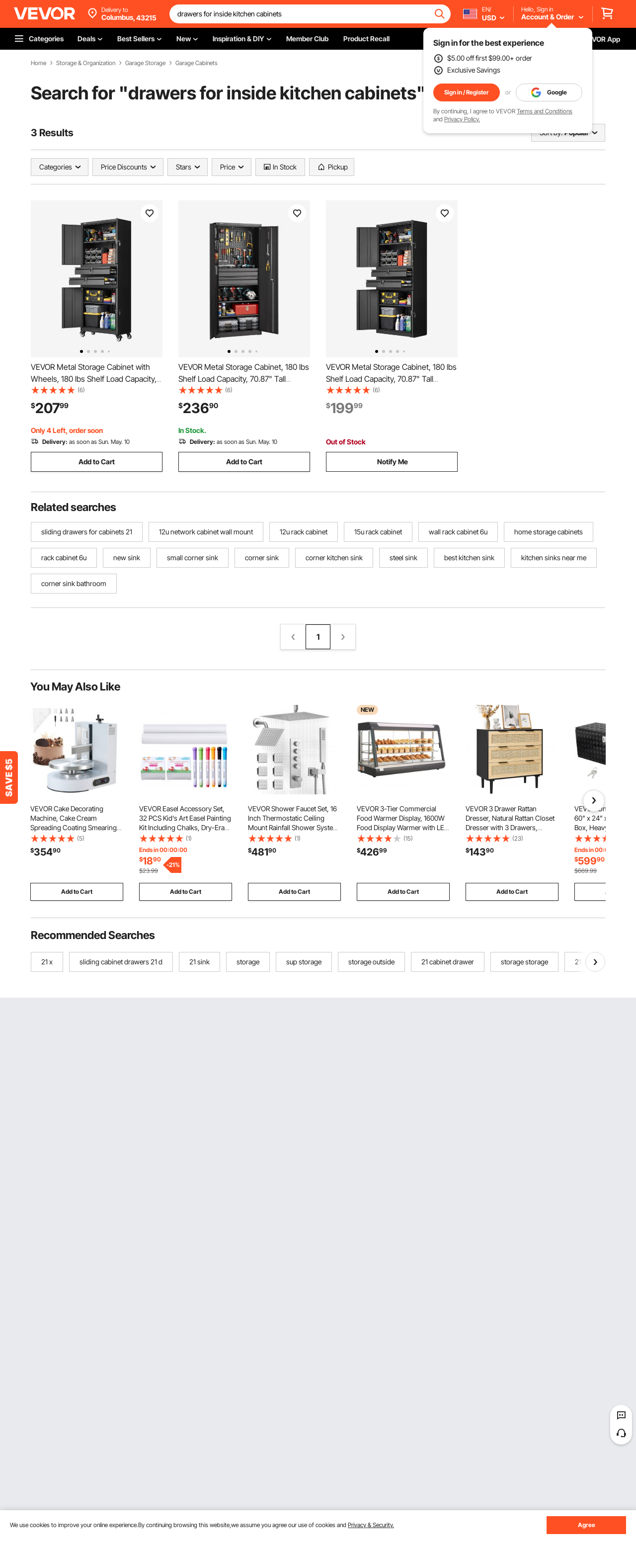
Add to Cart (97, 461)
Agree (586, 1525)
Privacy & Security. (371, 1525)
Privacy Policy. (462, 119)
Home (38, 63)
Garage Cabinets (196, 63)
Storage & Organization (85, 63)
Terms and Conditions (544, 111)
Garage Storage (145, 63)
